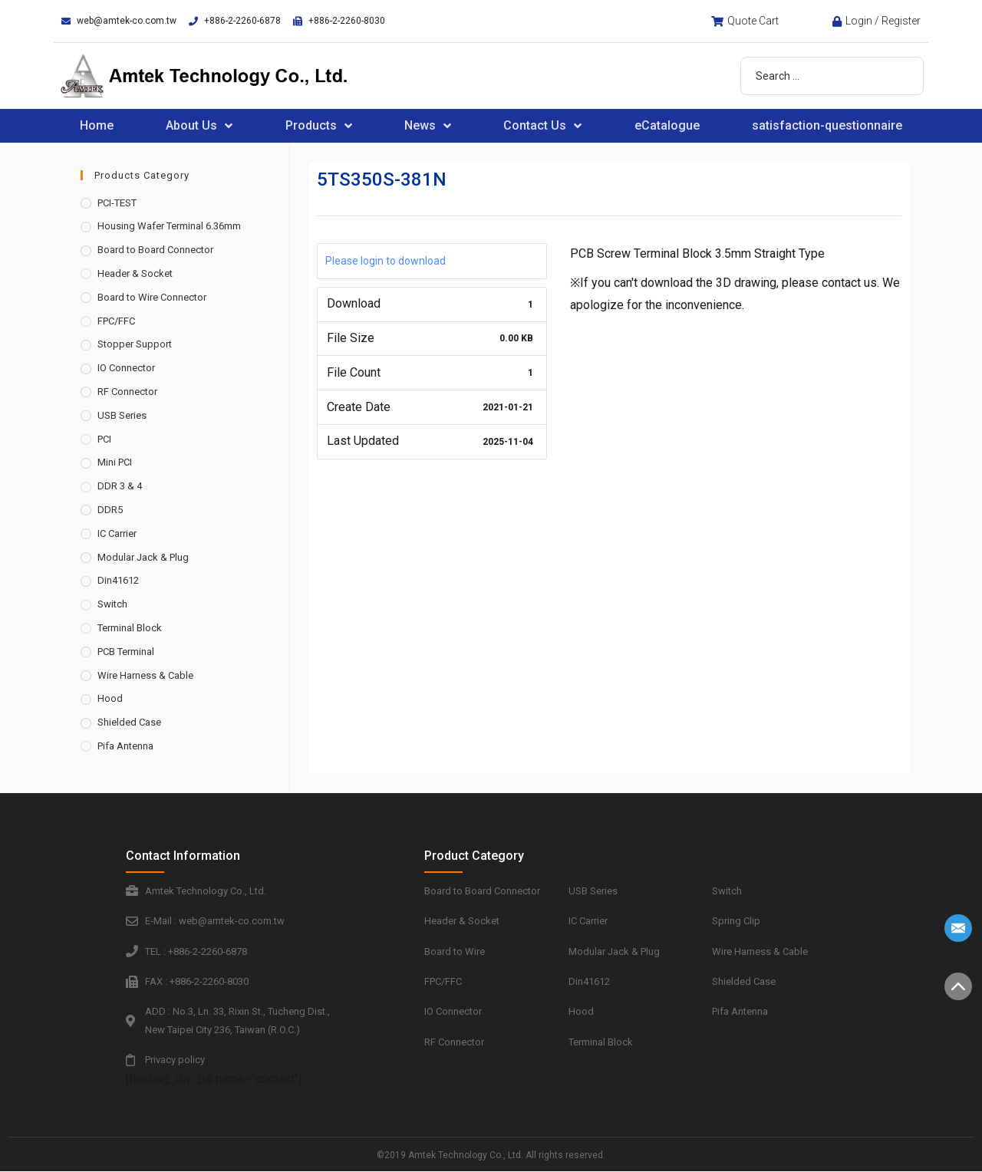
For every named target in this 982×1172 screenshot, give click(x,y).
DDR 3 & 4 (119, 486)
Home (97, 125)
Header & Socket (135, 273)
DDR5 (110, 509)
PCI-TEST (117, 203)
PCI (104, 439)
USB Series (122, 415)
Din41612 (118, 580)
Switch (112, 604)
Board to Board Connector (155, 249)
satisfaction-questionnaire (827, 125)
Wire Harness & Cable (145, 675)
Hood (110, 698)
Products (318, 126)
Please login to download (385, 261)
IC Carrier (117, 533)
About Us (199, 126)
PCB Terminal (125, 651)
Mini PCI (114, 462)
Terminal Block (129, 628)
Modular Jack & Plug (143, 557)
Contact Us (542, 126)
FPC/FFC (116, 321)
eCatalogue (667, 125)
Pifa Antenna (125, 746)
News (427, 126)
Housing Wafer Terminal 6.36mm (169, 226)
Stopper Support (134, 344)
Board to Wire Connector (151, 297)
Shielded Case (129, 722)
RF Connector (127, 391)
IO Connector (126, 368)
